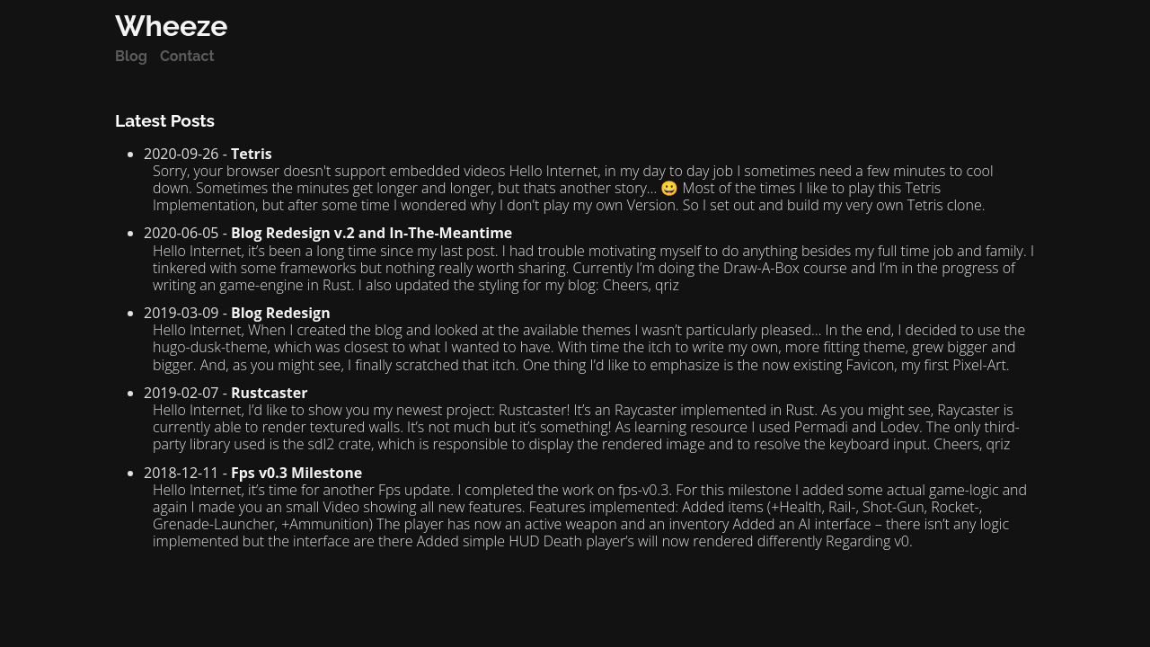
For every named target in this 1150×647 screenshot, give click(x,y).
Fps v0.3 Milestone (296, 473)
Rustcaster (269, 393)
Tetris (251, 154)
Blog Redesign (281, 313)
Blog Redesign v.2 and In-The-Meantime (371, 233)
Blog (131, 56)
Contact (187, 56)
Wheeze (171, 25)
